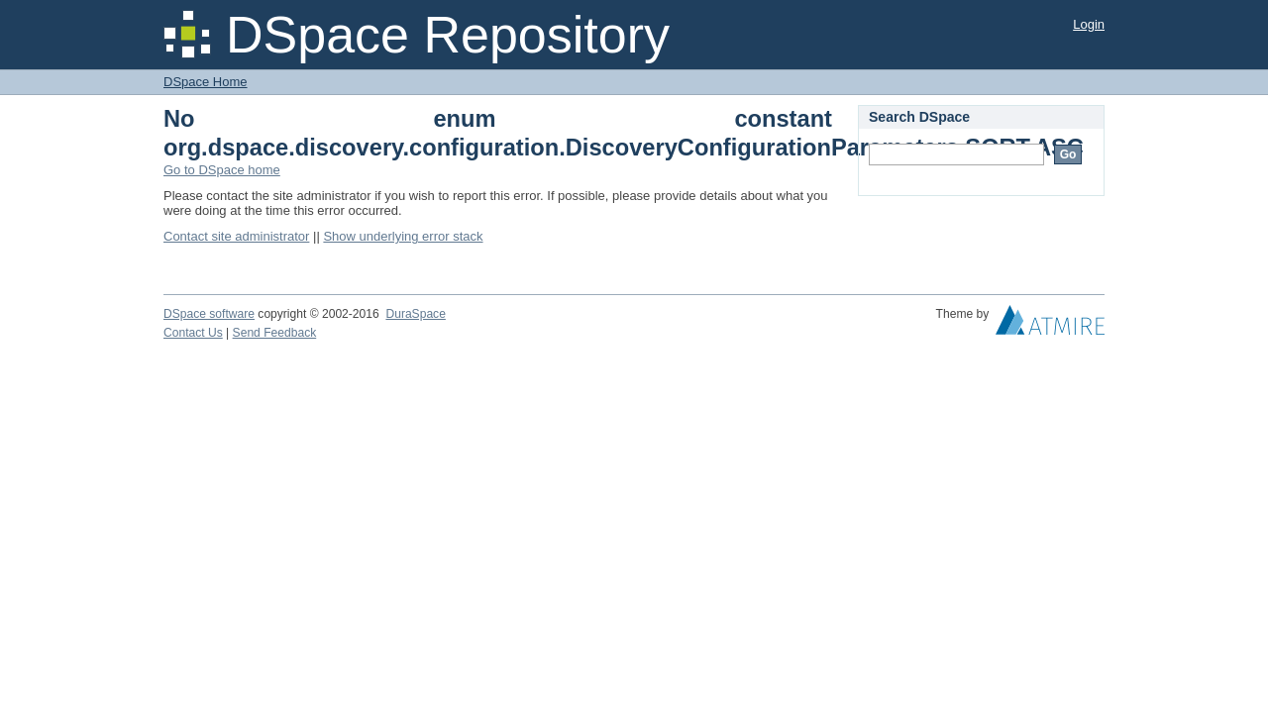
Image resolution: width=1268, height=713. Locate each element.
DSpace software (209, 314)
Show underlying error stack (402, 236)
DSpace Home (205, 81)
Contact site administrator (236, 236)
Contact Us (193, 333)
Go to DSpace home (221, 169)
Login (1089, 24)
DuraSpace (415, 314)
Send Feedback (275, 333)
